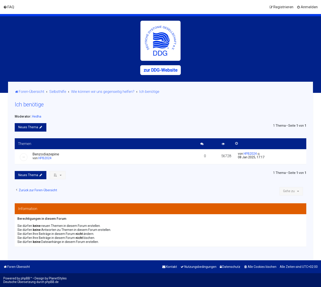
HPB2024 (44, 158)
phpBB (25, 278)
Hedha (36, 116)
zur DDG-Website (160, 70)
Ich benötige (29, 104)
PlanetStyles (58, 278)
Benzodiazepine (46, 154)
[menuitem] (8, 7)
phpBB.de (52, 282)
